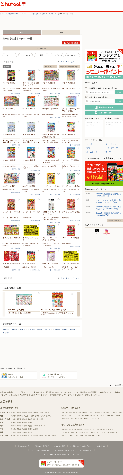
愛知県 (13, 422)
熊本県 (30, 436)
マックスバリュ (88, 429)
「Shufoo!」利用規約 (42, 446)
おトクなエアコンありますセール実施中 (50, 244)
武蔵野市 (56, 330)
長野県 (19, 419)
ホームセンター (72, 55)
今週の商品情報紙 (48, 114)
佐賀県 (19, 436)
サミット (65, 435)
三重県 (30, 422)
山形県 (41, 413)
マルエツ (82, 432)
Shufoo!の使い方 (23, 446)
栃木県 (42, 416)
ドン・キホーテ (77, 429)
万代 (76, 432)
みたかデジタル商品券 (50, 166)
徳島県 (13, 432)
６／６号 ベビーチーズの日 (50, 190)
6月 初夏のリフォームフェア (71, 89)
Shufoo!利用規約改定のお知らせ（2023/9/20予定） (108, 214)
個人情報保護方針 (86, 450)
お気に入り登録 (18, 70)
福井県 (41, 419)
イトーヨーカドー (68, 432)
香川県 (19, 432)
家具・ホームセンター (114, 412)
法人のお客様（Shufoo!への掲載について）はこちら (61, 454)
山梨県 (13, 419)
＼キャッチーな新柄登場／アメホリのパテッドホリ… (50, 218)
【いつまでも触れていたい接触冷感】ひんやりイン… (11, 141)
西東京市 (31, 330)
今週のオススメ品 (48, 267)
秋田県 (35, 413)
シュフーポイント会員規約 (40, 450)
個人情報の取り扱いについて (64, 450)
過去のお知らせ (115, 220)
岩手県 (24, 413)
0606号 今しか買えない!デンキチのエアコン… (51, 89)
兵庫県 (19, 426)
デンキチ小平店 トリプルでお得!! (30, 115)
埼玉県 (26, 416)
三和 (85, 435)
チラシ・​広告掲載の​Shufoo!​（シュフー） (14, 14)
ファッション (25, 55)
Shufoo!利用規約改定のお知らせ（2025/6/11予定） (108, 195)
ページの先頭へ (116, 385)
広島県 (19, 429)
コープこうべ (73, 435)
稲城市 (72, 330)
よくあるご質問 (59, 446)
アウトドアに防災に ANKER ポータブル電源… (11, 89)
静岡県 (19, 422)
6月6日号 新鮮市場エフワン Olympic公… (30, 244)
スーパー (10, 55)
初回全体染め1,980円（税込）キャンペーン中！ (70, 115)
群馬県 (48, 416)
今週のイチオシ (27, 217)
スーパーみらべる (101, 429)
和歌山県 (42, 426)
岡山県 (13, 429)
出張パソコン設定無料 (29, 267)
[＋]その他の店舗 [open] (15, 93)
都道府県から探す (38, 14)
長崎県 (24, 436)
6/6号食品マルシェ (8, 189)
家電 (41, 55)
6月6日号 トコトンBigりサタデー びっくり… (71, 268)
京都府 (24, 426)
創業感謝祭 (65, 217)
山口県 (35, 429)
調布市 (65, 330)
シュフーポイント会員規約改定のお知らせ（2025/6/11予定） (109, 201)
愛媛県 (24, 432)
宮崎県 (41, 436)
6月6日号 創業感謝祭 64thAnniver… (11, 244)
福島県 (47, 413)
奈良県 (35, 426)
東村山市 (6, 333)
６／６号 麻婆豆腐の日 (10, 217)
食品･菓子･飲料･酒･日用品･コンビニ (81, 412)
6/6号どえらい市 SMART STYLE (30, 190)
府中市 (22, 330)
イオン (110, 429)
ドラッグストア (57, 55)
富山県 (30, 419)
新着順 (6, 67)
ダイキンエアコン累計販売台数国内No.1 (30, 89)
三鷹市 (39, 330)
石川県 (35, 419)
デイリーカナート (94, 435)
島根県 (30, 429)
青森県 (19, 413)
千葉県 (31, 416)
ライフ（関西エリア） (93, 432)
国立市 (47, 330)
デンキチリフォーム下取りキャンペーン (30, 167)
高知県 (30, 432)
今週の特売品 (66, 243)
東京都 (51, 14)
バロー (81, 435)
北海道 (13, 413)
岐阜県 (24, 422)
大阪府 (13, 426)
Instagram (106, 232)
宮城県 (30, 413)
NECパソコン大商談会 (10, 166)
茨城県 (37, 416)
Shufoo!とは (101, 446)
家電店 (64, 415)
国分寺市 (6, 330)
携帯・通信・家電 (68, 418)
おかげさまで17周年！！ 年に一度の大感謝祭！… (50, 141)
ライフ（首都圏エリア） (110, 432)
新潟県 (24, 419)
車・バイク (100, 415)
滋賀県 (30, 426)
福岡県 (13, 436)
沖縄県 (54, 436)
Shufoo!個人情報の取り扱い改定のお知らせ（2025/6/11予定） (108, 208)
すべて (107, 152)
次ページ (75, 62)
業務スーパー (66, 429)
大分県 (35, 436)
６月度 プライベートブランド (70, 190)
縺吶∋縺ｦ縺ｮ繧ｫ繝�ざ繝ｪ (69, 67)
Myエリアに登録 (71, 43)
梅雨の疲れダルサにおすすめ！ (70, 167)
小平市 (14, 330)
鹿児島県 (48, 436)
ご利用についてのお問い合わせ (80, 446)
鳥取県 (24, 429)
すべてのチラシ (50, 67)
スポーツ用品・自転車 (112, 415)
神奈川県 (20, 416)
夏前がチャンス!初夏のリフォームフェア (70, 141)
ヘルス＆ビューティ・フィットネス (87, 418)
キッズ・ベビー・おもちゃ (86, 415)
